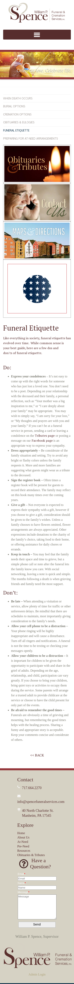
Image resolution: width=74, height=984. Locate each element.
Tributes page (45, 435)
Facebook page (42, 440)
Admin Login (37, 975)
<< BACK (37, 755)
